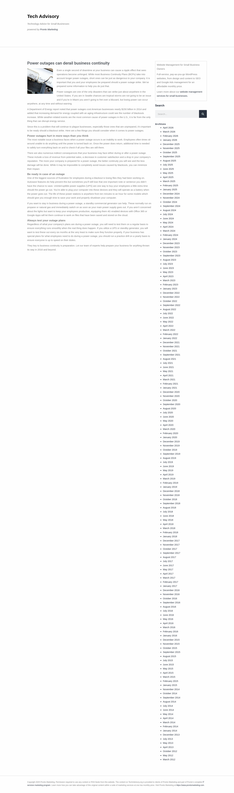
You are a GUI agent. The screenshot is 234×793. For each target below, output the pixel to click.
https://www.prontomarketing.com (190, 785)
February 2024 (170, 235)
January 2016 (170, 635)
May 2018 (168, 520)
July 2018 (168, 511)
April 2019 (168, 474)
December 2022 (171, 292)
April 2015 (168, 672)
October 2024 (170, 202)
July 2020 (168, 412)
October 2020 (170, 400)
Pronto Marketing (49, 29)
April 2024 (168, 226)
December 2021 (171, 342)
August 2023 (169, 259)
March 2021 (169, 379)
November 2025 (171, 148)
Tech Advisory (43, 16)
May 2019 (168, 470)
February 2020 (170, 433)
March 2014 (169, 722)
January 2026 (170, 140)
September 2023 (171, 255)
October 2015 (170, 648)
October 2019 (170, 449)
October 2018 (170, 499)
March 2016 (169, 627)
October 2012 (170, 751)
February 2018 (170, 532)
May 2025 (168, 173)
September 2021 (171, 354)
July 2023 (168, 263)
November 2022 (171, 297)
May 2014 (168, 714)
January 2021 (170, 387)
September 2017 (171, 553)
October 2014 (170, 693)
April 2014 (168, 718)
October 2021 (170, 350)
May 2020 (168, 420)
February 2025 (170, 185)
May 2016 (168, 619)
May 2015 (168, 668)
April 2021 (168, 375)
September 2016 (171, 602)
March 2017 (169, 577)
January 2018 (170, 536)
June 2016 (168, 615)
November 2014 (171, 689)
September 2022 (171, 305)
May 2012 (168, 755)
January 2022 (170, 338)
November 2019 (171, 445)
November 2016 (171, 594)
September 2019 (171, 453)
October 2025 (170, 152)
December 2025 (171, 144)
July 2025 (168, 164)
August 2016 (169, 606)
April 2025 (168, 177)
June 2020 (168, 416)
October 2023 (170, 251)
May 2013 (168, 743)
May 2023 (168, 272)
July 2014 (168, 705)
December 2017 (171, 540)
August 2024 (169, 210)
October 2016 (170, 598)
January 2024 (170, 239)
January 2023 (170, 288)
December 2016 (171, 590)
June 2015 (168, 664)
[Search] (203, 114)
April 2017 (168, 573)
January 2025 (170, 189)
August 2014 (169, 701)
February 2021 (170, 383)
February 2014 (170, 726)
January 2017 (170, 586)
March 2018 (169, 528)
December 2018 (171, 491)
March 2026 (169, 131)
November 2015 (171, 643)
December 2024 (171, 193)
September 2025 (171, 156)
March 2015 (169, 676)
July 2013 (168, 739)
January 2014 (170, 730)
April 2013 (168, 747)
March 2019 (169, 478)
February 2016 (170, 631)
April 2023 (168, 276)
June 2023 (168, 268)
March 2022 (169, 330)
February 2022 (170, 334)
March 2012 (169, 759)
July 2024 (168, 214)
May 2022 (168, 321)
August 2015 (169, 656)
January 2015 (170, 685)
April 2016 (168, 623)
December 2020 (171, 392)
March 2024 (169, 230)
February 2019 (170, 482)
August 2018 (169, 507)
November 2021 (171, 346)
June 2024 (168, 218)
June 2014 (168, 710)
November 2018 (171, 495)
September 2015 (171, 652)
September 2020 (171, 404)
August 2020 (169, 408)
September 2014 (171, 697)
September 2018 (171, 503)
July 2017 (168, 561)
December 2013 (171, 734)
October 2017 (170, 549)
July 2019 (168, 462)
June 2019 (168, 466)
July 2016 (168, 610)
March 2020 (169, 429)
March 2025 (169, 181)
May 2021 (168, 371)
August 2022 (169, 309)
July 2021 (168, 363)
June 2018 (168, 515)
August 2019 (169, 458)
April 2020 (168, 425)
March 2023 (169, 280)
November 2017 (171, 544)
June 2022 (168, 317)
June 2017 (168, 565)
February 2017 (170, 582)
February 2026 (170, 136)
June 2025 (168, 169)
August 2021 (169, 359)
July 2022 (168, 313)
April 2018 (168, 524)
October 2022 (170, 301)
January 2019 (170, 486)
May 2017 (168, 569)
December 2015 (171, 639)
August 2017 (169, 557)
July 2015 (168, 660)
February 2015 (170, 681)
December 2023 (171, 243)
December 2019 (171, 441)
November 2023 (171, 247)
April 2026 (168, 127)
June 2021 (168, 367)
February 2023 (170, 284)
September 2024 (171, 206)
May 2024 (168, 222)
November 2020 (171, 396)
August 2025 (169, 160)
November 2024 (171, 197)
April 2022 (168, 325)
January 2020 (170, 437)
